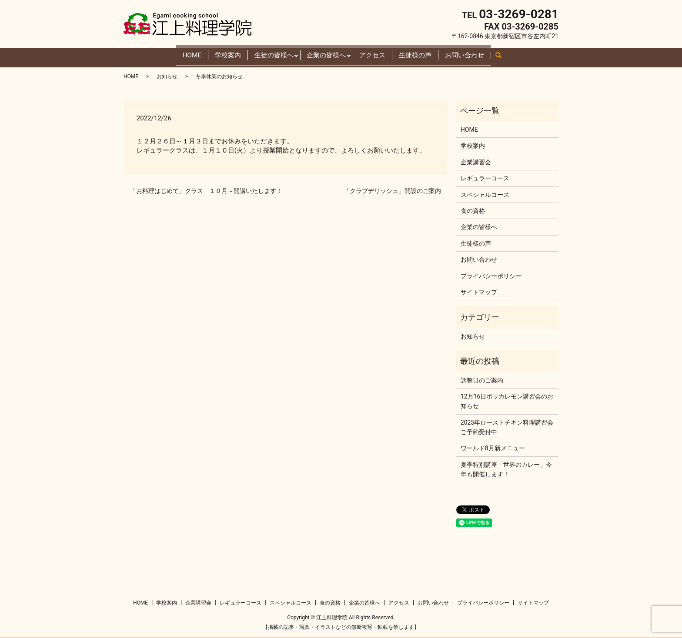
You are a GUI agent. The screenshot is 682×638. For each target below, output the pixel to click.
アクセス (379, 53)
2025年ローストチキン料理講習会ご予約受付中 (507, 423)
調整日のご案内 (482, 376)
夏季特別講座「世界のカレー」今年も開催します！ (506, 466)
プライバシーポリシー (491, 272)
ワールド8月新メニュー (493, 445)
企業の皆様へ (324, 53)
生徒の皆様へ (262, 53)
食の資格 (473, 207)
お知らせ (167, 73)
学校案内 (207, 53)
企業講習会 (476, 159)
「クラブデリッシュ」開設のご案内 (392, 187)
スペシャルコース (485, 191)
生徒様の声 (430, 53)
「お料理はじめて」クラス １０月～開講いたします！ (206, 187)
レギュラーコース (485, 175)
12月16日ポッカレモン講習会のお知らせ (507, 398)
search (532, 55)
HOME (165, 53)
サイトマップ (479, 289)
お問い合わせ (489, 53)
